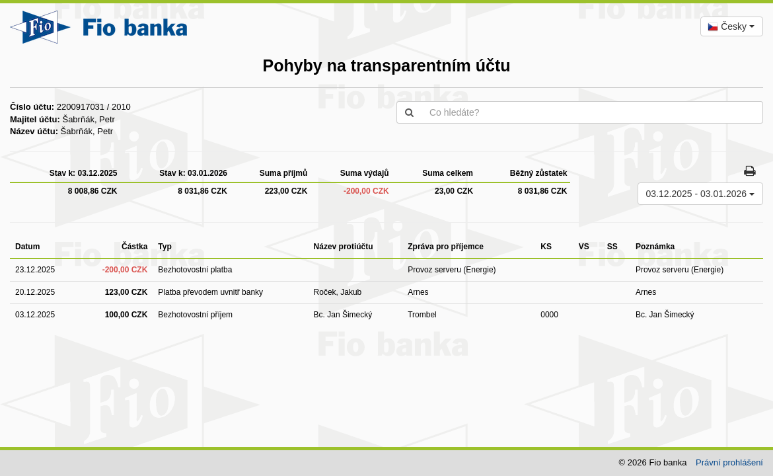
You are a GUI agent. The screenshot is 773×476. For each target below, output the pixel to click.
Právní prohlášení (729, 462)
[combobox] (731, 26)
